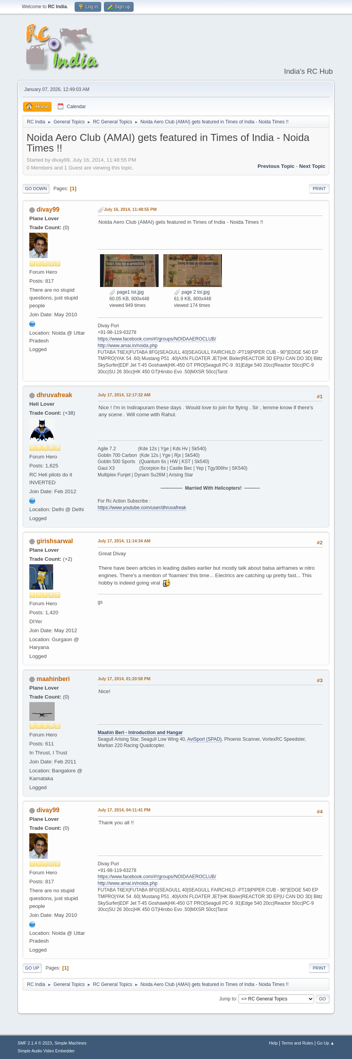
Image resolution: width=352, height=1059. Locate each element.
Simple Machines (70, 1043)
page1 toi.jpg (126, 292)
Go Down (36, 188)
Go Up (32, 968)
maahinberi (53, 679)
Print (319, 188)
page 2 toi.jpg (191, 292)
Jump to (227, 998)
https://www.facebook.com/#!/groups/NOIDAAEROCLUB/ (157, 339)
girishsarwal (55, 541)
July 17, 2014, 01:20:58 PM (124, 678)
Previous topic (276, 166)
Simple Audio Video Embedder (46, 1050)
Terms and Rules (297, 1043)
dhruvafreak (55, 395)
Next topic (312, 166)
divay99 (48, 209)
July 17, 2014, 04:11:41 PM (124, 810)
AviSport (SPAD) (204, 739)
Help (273, 1043)
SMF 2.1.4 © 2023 (35, 1043)
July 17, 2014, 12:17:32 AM (124, 394)
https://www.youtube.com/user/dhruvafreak (142, 507)
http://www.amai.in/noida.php (127, 345)
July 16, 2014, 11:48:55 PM (130, 209)
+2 (67, 559)
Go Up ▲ (325, 1043)
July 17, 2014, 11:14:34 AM (124, 540)
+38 (68, 413)
